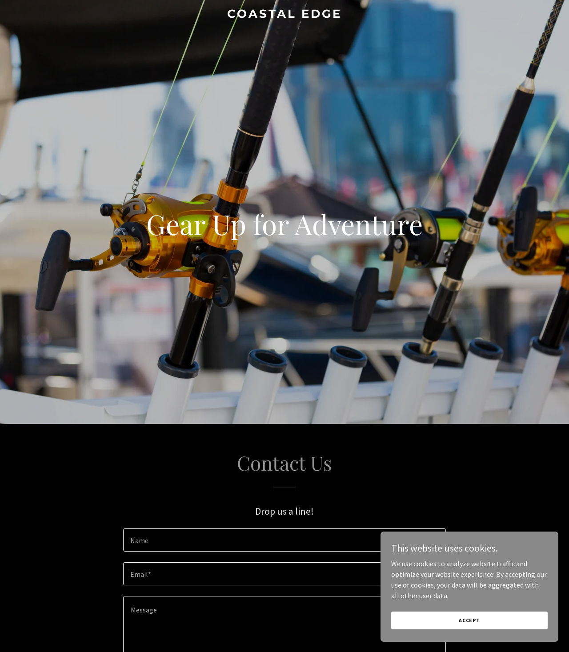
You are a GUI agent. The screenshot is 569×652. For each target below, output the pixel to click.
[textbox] (284, 540)
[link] (285, 15)
